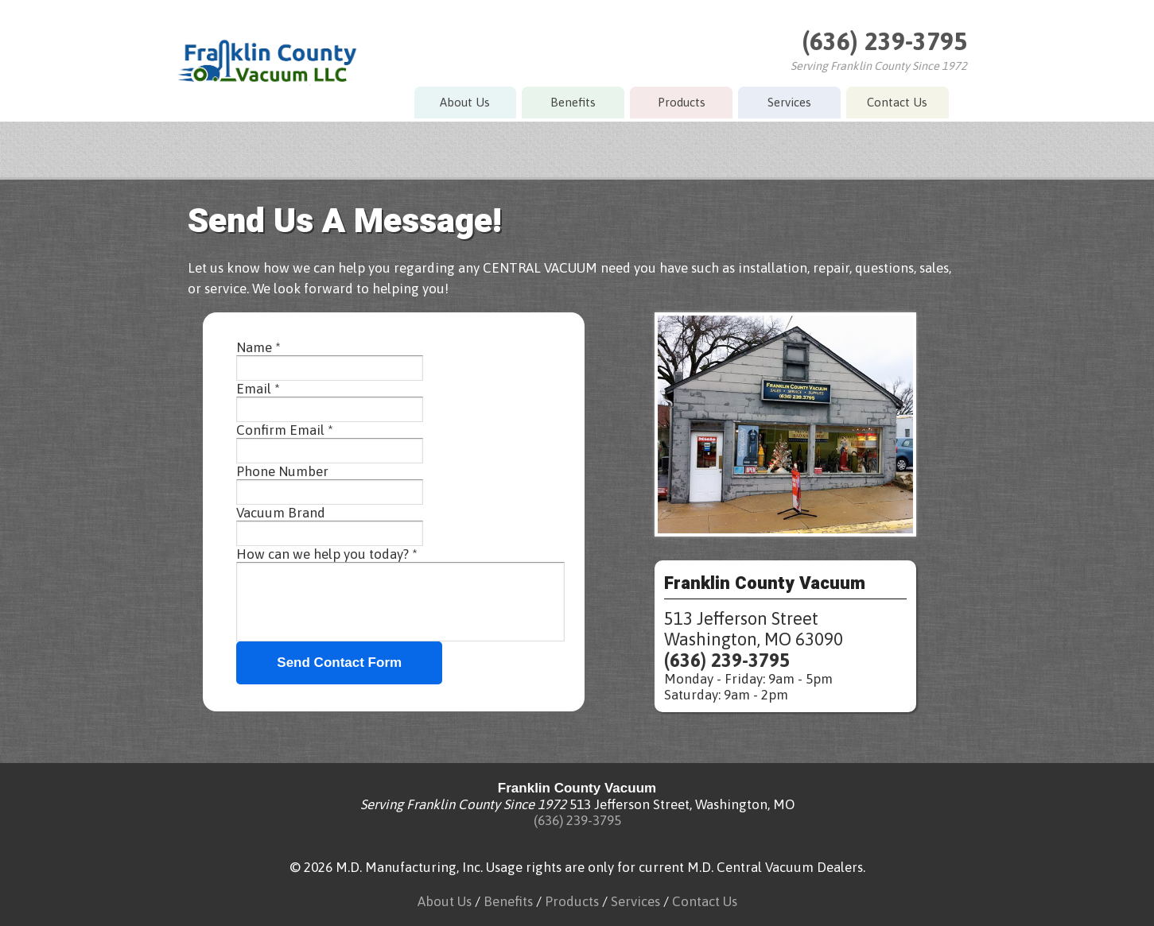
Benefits (573, 102)
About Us (465, 102)
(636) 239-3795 (884, 41)
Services (789, 102)
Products (681, 102)
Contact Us (897, 102)
